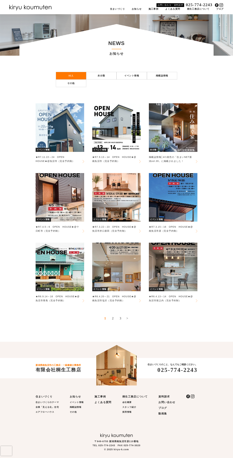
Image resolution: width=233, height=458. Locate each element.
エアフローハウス (45, 412)
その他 (71, 83)
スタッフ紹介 (129, 407)
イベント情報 (131, 75)
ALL (71, 75)
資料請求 (164, 396)
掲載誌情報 (162, 75)
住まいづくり (117, 9)
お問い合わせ (166, 402)
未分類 (101, 75)
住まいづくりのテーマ (47, 402)
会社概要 (127, 402)
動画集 (162, 413)
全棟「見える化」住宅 (47, 407)
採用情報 (127, 412)
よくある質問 (172, 9)
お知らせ (137, 9)
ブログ (220, 9)
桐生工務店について (198, 9)
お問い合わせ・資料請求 (170, 5)
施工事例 (154, 9)
